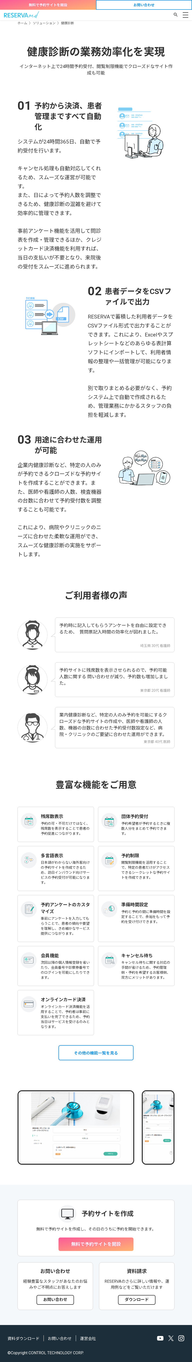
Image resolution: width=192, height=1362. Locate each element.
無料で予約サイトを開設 (48, 5)
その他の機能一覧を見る (96, 1053)
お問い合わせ (144, 5)
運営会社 (88, 1338)
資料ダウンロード (24, 1338)
